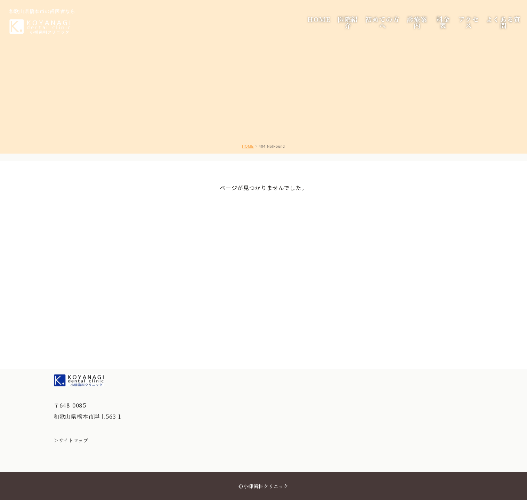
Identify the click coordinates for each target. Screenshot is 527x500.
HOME (314, 28)
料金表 (438, 28)
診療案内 (411, 28)
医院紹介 (341, 28)
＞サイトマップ (71, 440)
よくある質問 (499, 28)
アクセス (464, 28)
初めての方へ (376, 28)
